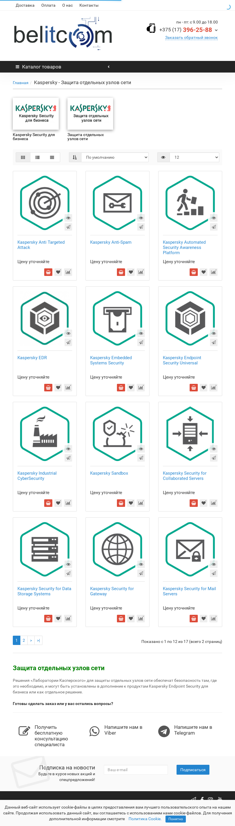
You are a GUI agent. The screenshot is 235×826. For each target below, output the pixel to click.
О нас (67, 5)
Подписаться (193, 769)
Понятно (175, 819)
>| (38, 640)
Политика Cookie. (145, 818)
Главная (21, 82)
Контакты (89, 5)
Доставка (25, 5)
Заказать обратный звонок (191, 37)
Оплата (48, 5)
